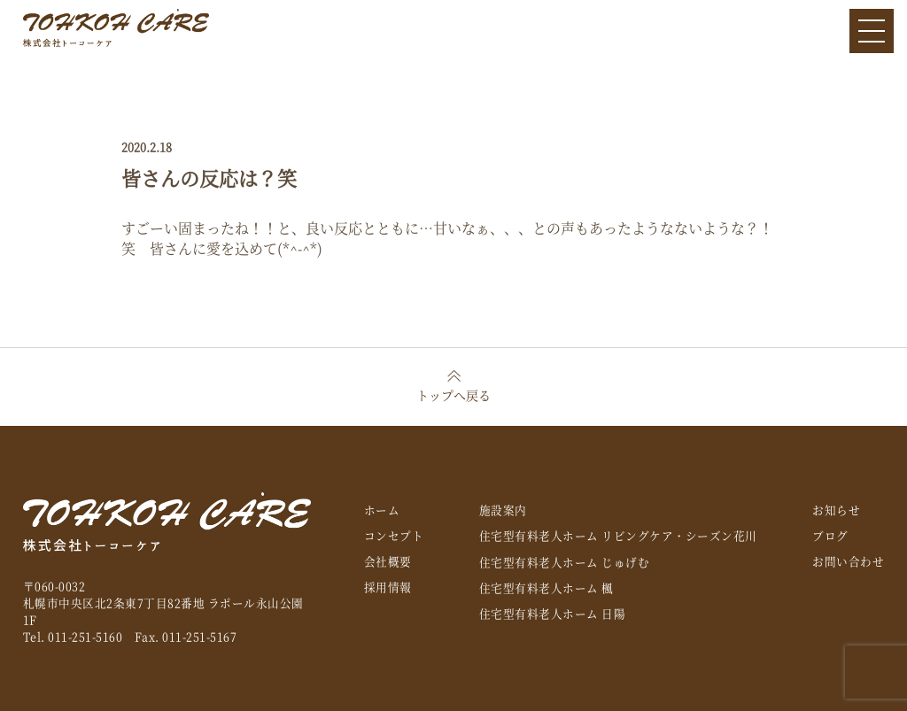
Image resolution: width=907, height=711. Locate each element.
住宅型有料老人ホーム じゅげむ (564, 561)
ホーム (382, 509)
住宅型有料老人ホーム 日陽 (552, 613)
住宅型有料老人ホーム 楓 (546, 587)
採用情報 (388, 586)
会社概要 (388, 561)
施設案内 (503, 509)
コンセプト (394, 535)
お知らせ (836, 509)
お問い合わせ (848, 561)
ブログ (830, 535)
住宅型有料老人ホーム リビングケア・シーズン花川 (618, 535)
